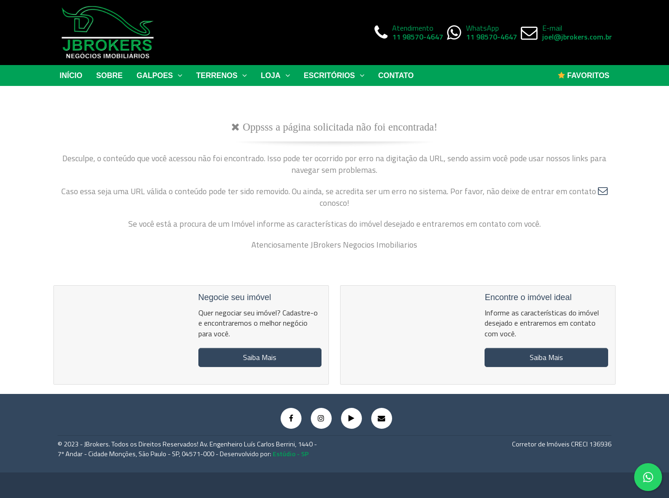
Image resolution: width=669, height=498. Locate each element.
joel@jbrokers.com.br (577, 36)
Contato (395, 75)
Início (70, 75)
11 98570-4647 (417, 36)
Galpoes (159, 75)
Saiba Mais (259, 357)
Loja (275, 75)
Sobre (109, 75)
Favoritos (583, 75)
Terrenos (221, 75)
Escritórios (334, 75)
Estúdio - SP (291, 454)
